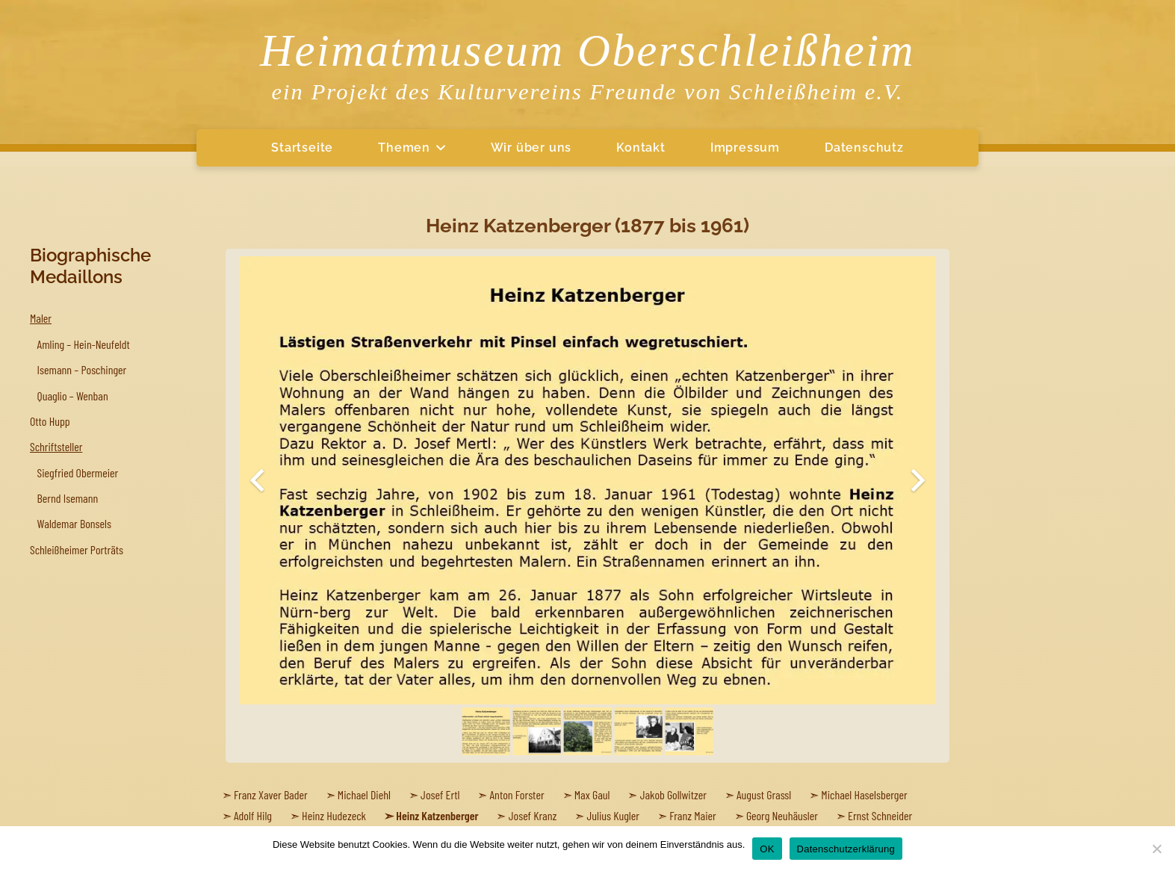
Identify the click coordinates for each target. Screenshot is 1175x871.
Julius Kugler (612, 815)
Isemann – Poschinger (82, 369)
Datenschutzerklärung (846, 849)
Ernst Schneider (880, 815)
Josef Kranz (533, 815)
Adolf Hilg (253, 815)
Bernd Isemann (68, 498)
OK (767, 849)
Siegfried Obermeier (78, 472)
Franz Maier (692, 815)
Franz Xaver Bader (271, 794)
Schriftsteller (56, 446)
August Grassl (764, 794)
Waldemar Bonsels (74, 523)
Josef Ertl (440, 794)
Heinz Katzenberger (437, 815)
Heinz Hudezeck (334, 815)
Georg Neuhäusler (782, 815)
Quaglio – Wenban (72, 395)
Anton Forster (517, 794)
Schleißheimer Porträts (76, 549)
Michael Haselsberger (864, 794)
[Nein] (1156, 848)
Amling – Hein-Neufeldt (83, 344)
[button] (437, 148)
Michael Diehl (364, 794)
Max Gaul (592, 794)
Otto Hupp (50, 421)
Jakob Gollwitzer (673, 794)
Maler (41, 318)
